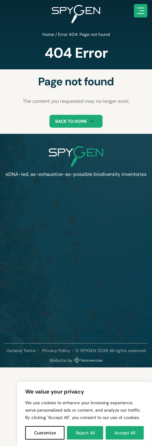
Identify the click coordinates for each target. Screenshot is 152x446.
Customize (45, 433)
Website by (76, 360)
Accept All (125, 433)
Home (48, 34)
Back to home (76, 121)
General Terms (21, 350)
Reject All (85, 433)
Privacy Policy (56, 350)
